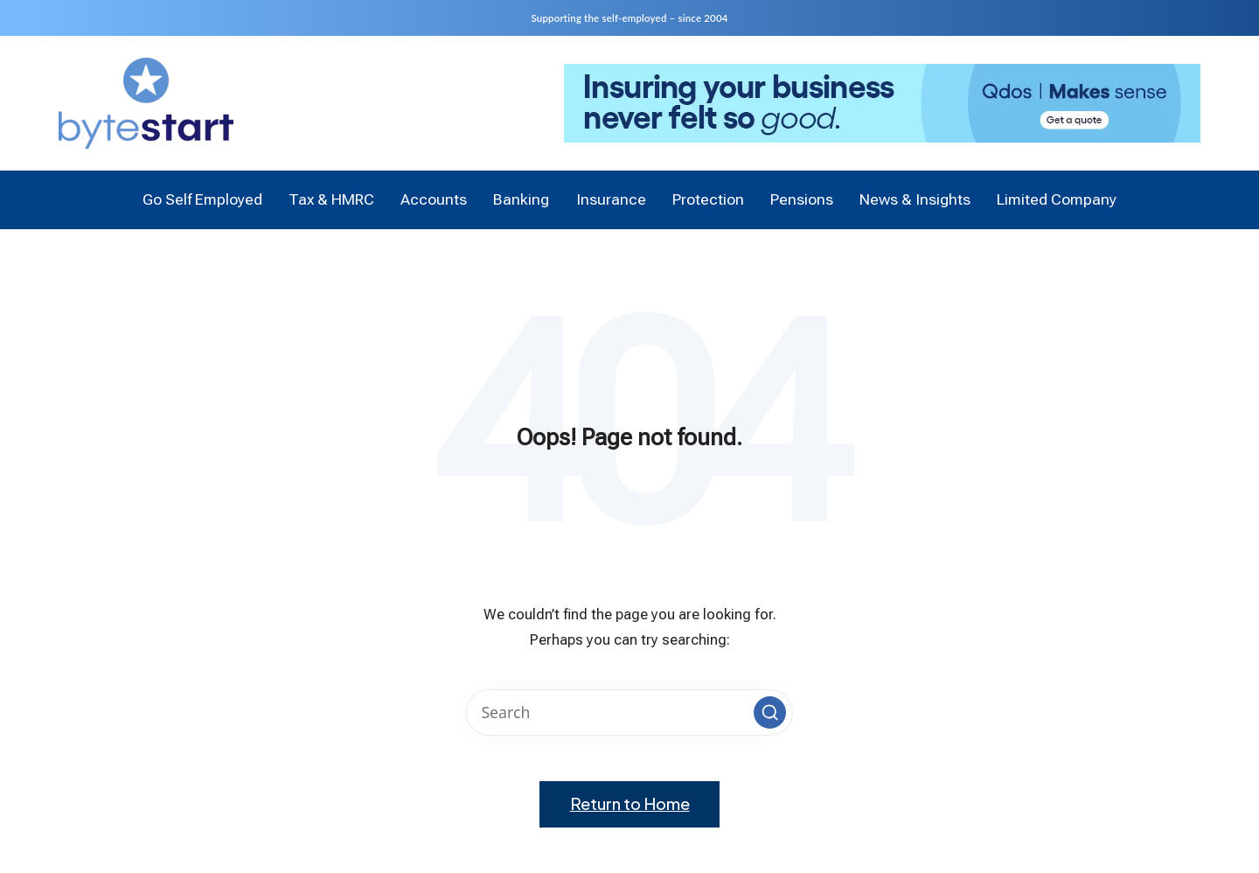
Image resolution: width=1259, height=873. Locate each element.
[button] (769, 712)
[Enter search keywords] (629, 712)
